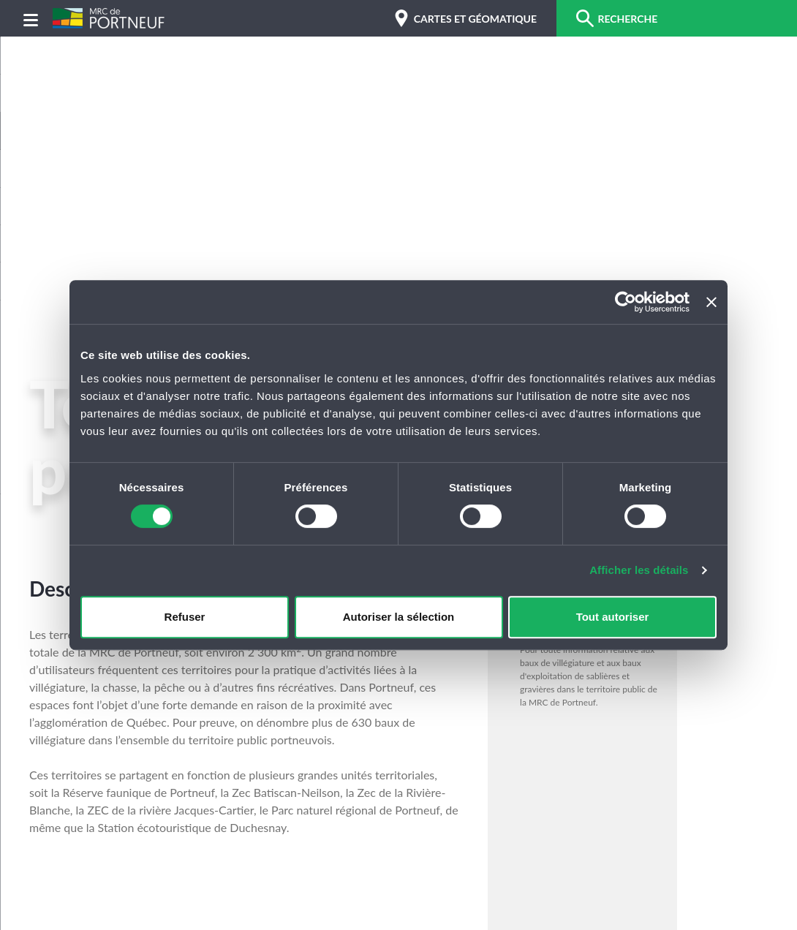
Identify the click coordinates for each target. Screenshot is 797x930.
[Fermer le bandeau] (711, 302)
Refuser (185, 616)
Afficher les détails (638, 570)
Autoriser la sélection (399, 616)
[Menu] (30, 18)
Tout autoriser (612, 616)
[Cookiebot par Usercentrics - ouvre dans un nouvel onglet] (626, 302)
